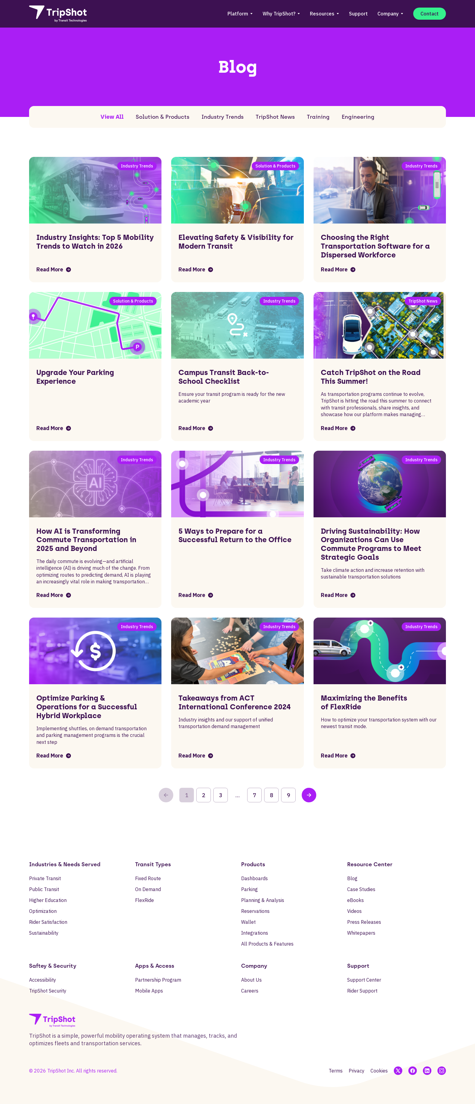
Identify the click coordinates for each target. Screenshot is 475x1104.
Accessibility (42, 980)
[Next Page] (309, 795)
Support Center (364, 980)
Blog (352, 878)
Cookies (379, 1071)
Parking (249, 889)
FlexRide (144, 900)
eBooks (355, 900)
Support (358, 14)
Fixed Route (148, 878)
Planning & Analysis (262, 900)
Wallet (248, 922)
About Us (251, 980)
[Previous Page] (166, 795)
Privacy (356, 1071)
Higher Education (48, 900)
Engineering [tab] (358, 117)
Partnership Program (158, 980)
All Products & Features (267, 944)
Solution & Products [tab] (162, 117)
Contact (429, 14)
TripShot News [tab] (275, 117)
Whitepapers (361, 933)
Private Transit (45, 878)
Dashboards (254, 878)
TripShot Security (47, 991)
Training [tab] (318, 117)
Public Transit (44, 889)
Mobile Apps (149, 991)
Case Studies (361, 889)
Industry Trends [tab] (222, 117)
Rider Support (362, 991)
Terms (336, 1071)
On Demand (148, 889)
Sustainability (43, 933)
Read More (53, 270)
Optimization (43, 911)
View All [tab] (112, 117)
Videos (354, 911)
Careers (249, 991)
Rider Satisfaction (48, 922)
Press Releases (364, 922)
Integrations (254, 933)
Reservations (255, 911)
